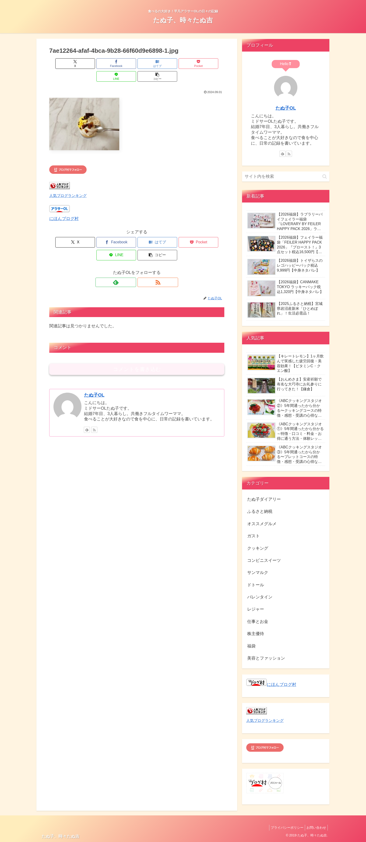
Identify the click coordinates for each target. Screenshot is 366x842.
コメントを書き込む (137, 343)
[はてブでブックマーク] (122, 63)
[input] (285, 176)
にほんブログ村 (64, 205)
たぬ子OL (94, 369)
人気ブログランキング (68, 183)
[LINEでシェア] (181, 63)
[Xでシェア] (63, 63)
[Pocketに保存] (151, 63)
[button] (210, 63)
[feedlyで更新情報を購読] (131, 256)
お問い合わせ (315, 827)
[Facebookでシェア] (93, 63)
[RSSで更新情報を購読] (142, 256)
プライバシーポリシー (284, 827)
